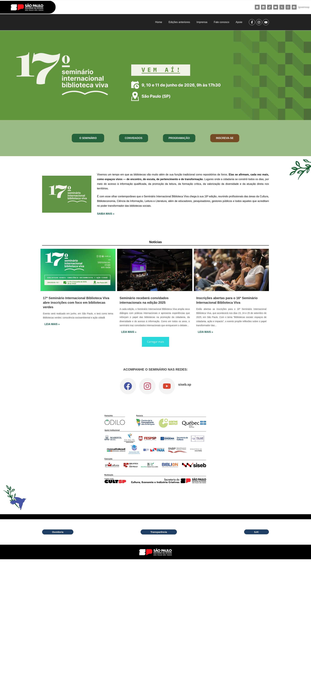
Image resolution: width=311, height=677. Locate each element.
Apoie (239, 22)
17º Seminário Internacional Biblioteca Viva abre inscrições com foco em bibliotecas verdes (76, 302)
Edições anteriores (179, 22)
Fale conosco (221, 22)
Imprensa (201, 22)
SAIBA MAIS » (105, 213)
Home (158, 22)
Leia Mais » (52, 324)
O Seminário (88, 138)
